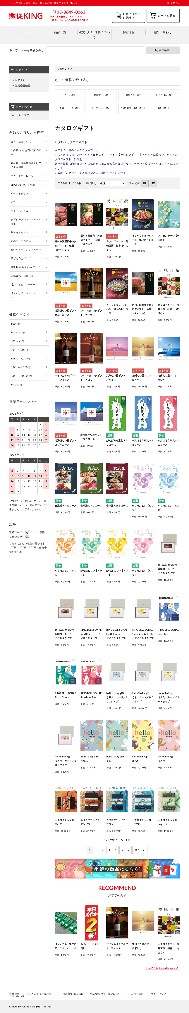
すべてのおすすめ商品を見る (161, 968)
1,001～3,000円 (20, 358)
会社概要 (14, 993)
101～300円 (18, 332)
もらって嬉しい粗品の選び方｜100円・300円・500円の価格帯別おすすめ (28, 547)
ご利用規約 (137, 993)
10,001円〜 (165, 108)
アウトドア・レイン (22, 176)
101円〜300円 (101, 94)
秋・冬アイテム (20, 232)
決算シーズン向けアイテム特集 (26, 221)
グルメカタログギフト (72, 142)
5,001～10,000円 (21, 375)
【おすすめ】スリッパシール (26, 295)
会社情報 (128, 32)
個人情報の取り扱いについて (106, 993)
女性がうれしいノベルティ (26, 249)
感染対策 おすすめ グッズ (25, 267)
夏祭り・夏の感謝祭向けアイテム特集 (26, 165)
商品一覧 (60, 32)
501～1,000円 (19, 349)
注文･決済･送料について (94, 34)
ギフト (14, 202)
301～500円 (18, 341)
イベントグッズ (20, 193)
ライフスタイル (20, 210)
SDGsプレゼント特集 (23, 184)
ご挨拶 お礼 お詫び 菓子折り (26, 152)
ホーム (26, 32)
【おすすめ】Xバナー (23, 284)
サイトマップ (158, 993)
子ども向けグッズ (21, 258)
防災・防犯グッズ (21, 141)
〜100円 (70, 94)
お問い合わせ (162, 32)
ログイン (173, 2)
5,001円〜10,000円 (133, 108)
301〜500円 (133, 94)
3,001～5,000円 (20, 367)
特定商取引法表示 (73, 993)
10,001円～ (18, 384)
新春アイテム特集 (21, 241)
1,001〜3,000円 (70, 108)
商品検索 (162, 50)
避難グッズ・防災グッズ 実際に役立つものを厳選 (28, 534)
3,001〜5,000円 (101, 108)
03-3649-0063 (71, 12)
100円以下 (17, 323)
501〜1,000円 (165, 94)
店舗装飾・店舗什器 (22, 275)
